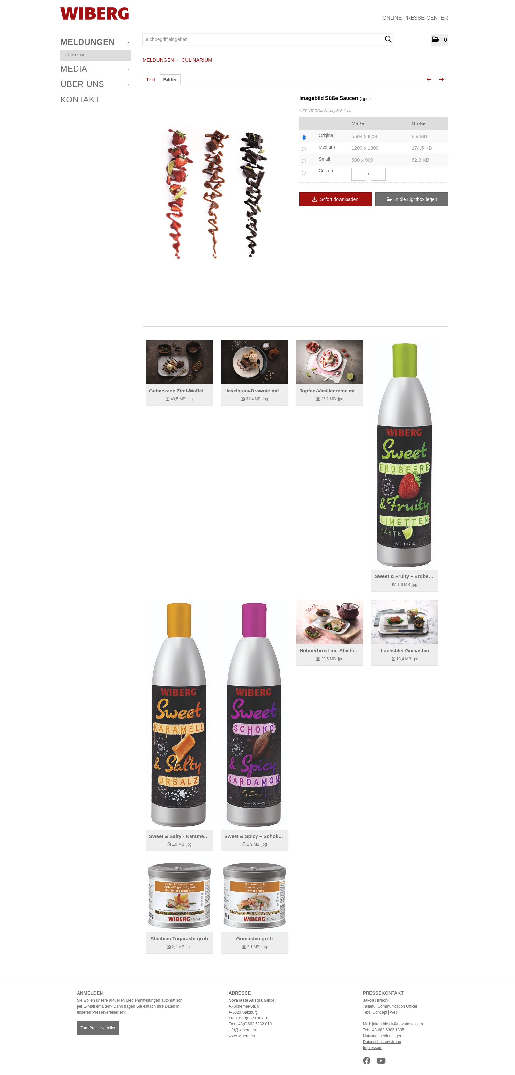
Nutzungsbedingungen (382, 1036)
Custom (326, 170)
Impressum (372, 1047)
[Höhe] (378, 174)
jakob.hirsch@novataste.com (397, 1024)
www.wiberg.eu (242, 1036)
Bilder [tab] (170, 79)
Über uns (94, 84)
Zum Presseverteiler (97, 1028)
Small (324, 159)
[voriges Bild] (429, 80)
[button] (439, 40)
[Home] (94, 13)
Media (94, 68)
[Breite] (358, 174)
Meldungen (95, 42)
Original (326, 135)
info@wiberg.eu (242, 1030)
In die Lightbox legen (412, 199)
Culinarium (74, 55)
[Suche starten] (388, 39)
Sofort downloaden (335, 199)
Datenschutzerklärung (382, 1042)
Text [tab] (150, 79)
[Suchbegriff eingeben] (268, 39)
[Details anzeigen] (179, 362)
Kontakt (80, 99)
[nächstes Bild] (441, 80)
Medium (327, 147)
